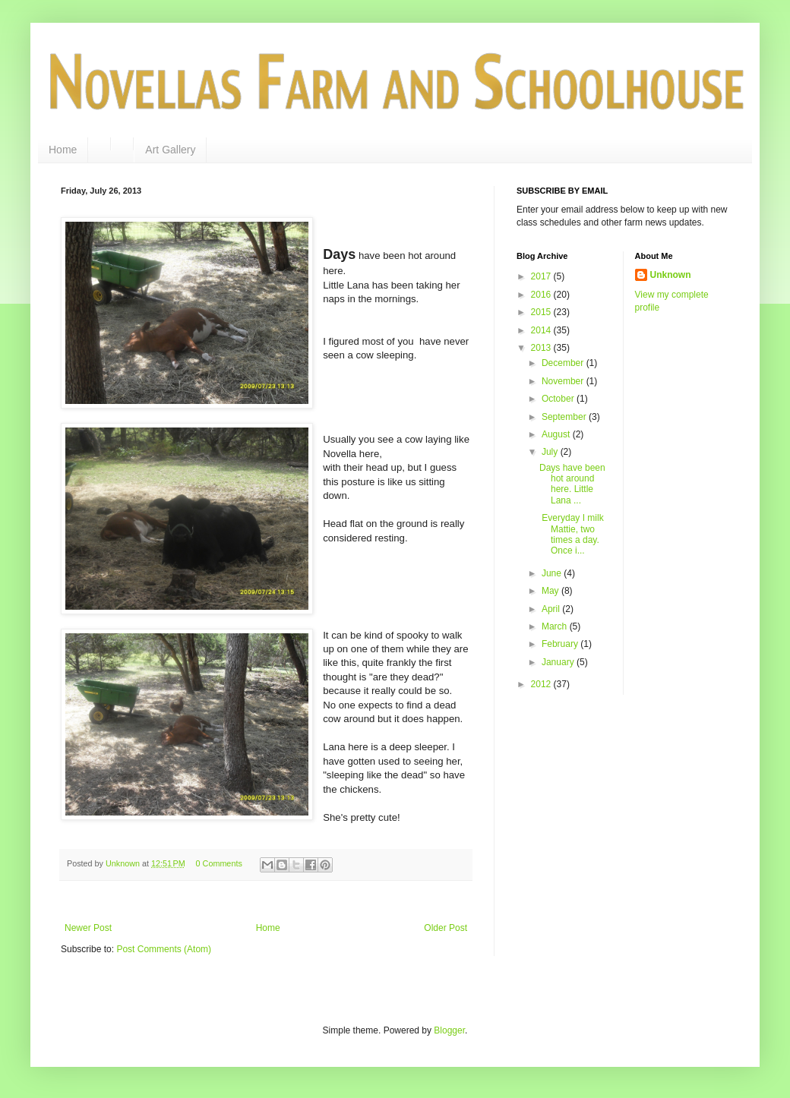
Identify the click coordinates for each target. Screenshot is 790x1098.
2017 (542, 276)
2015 (542, 312)
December (564, 363)
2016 (542, 294)
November (564, 381)
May (551, 590)
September (565, 417)
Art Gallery (170, 150)
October (559, 398)
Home (63, 150)
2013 (542, 347)
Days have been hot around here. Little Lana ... (572, 484)
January (559, 662)
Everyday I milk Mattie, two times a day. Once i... (571, 534)
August (557, 434)
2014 (542, 330)
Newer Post (88, 928)
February (561, 644)
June (553, 573)
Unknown (670, 275)
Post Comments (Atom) (163, 949)
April (552, 609)
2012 (542, 684)
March (556, 626)
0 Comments (219, 863)
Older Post (445, 928)
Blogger (449, 1030)
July (551, 451)
